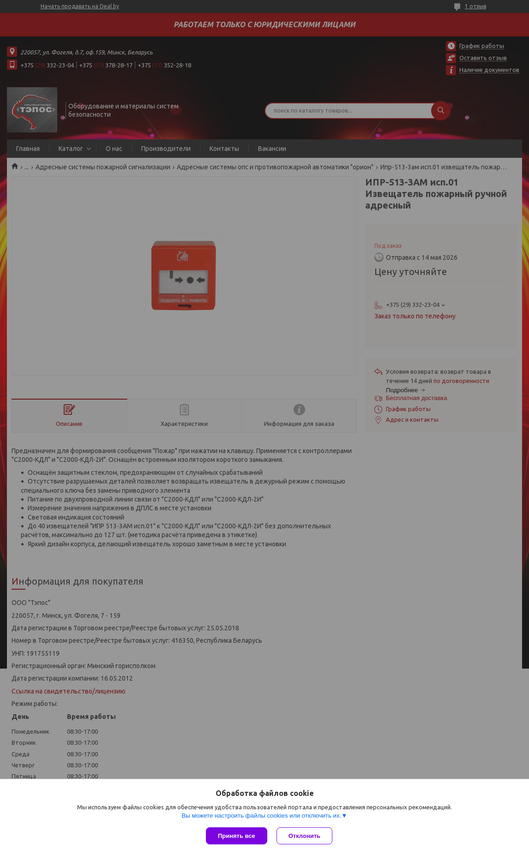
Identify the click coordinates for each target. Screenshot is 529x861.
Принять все (236, 835)
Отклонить (304, 835)
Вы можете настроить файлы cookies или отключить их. (261, 815)
